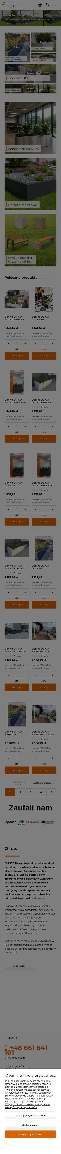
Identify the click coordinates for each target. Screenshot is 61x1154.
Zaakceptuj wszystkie (30, 1134)
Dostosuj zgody (30, 1125)
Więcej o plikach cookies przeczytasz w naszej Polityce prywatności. (27, 1106)
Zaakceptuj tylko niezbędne (31, 1115)
